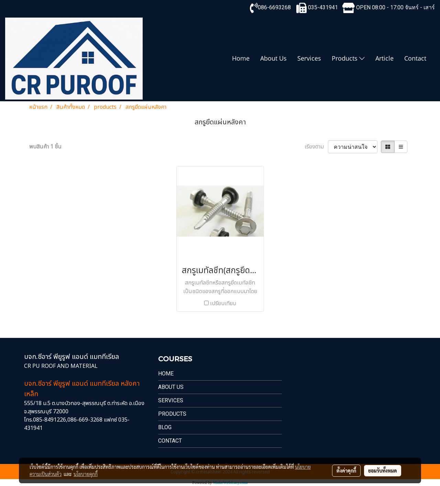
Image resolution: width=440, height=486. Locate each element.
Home (241, 58)
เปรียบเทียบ (223, 303)
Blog (165, 427)
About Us (273, 58)
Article (384, 58)
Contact (415, 58)
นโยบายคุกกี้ (86, 474)
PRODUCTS (172, 414)
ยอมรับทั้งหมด (382, 470)
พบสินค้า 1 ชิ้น (45, 147)
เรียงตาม (316, 147)
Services (309, 58)
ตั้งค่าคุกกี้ (346, 470)
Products (348, 58)
